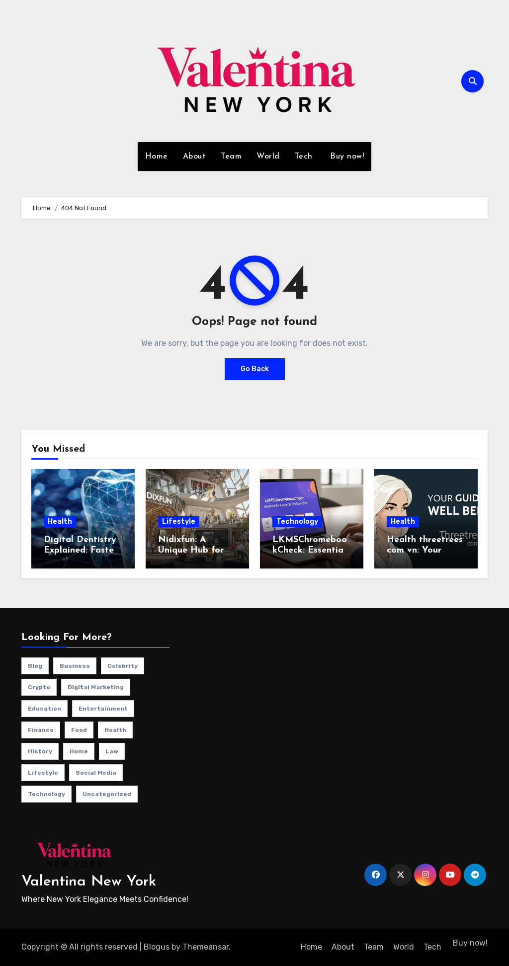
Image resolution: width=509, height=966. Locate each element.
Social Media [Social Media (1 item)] (96, 772)
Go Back (255, 369)
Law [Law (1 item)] (111, 751)
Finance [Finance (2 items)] (41, 729)
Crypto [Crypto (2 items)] (39, 687)
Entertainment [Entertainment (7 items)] (103, 708)
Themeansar (205, 947)
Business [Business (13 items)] (75, 665)
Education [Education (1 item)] (44, 708)
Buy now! (346, 157)
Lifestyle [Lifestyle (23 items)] (43, 772)
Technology (297, 521)
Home (156, 157)
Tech (304, 157)
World (268, 157)
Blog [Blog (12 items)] (35, 665)
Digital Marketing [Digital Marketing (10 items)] (96, 687)
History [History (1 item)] (40, 751)
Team (231, 157)
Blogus (157, 947)
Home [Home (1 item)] (79, 751)
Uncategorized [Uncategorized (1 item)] (107, 794)
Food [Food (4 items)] (79, 729)
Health (60, 521)
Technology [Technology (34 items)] (46, 794)
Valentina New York (88, 881)
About (194, 157)
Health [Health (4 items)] (115, 729)
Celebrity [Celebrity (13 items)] (122, 665)
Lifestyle (178, 521)
